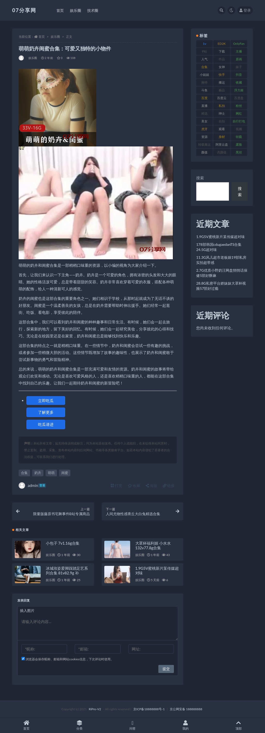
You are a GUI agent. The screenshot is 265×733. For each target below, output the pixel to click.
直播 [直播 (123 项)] (204, 106)
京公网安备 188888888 (186, 709)
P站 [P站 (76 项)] (204, 51)
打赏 (116, 485)
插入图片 (27, 610)
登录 (245, 10)
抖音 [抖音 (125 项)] (239, 75)
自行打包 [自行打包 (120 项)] (239, 121)
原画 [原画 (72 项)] (239, 59)
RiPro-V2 (95, 709)
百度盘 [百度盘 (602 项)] (239, 98)
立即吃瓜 (46, 400)
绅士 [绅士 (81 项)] (222, 113)
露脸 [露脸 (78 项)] (239, 144)
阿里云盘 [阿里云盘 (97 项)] (222, 144)
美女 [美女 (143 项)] (204, 121)
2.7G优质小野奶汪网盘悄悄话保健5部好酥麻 (221, 273)
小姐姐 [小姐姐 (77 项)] (204, 75)
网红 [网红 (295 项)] (239, 113)
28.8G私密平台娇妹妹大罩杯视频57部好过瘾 (221, 286)
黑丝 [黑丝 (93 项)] (239, 152)
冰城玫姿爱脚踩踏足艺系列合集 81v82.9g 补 (67, 570)
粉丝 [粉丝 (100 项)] (239, 106)
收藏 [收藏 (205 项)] (239, 82)
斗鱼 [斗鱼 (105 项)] (204, 90)
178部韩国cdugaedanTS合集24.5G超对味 (218, 247)
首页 (42, 37)
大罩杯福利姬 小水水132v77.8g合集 (153, 545)
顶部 (238, 725)
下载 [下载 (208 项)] (222, 51)
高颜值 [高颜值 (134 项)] (221, 152)
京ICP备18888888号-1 (149, 709)
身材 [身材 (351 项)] (222, 137)
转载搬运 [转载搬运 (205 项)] (204, 144)
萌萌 (51, 473)
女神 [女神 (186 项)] (222, 67)
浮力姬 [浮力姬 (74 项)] (239, 90)
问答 (132, 725)
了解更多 (46, 412)
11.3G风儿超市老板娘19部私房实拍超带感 (221, 260)
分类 (79, 725)
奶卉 (37, 473)
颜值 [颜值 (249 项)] (204, 152)
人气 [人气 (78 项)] (204, 59)
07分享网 (24, 10)
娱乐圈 (55, 37)
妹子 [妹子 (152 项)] (239, 67)
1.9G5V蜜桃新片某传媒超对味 (220, 236)
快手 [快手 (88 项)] (222, 75)
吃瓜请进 (46, 424)
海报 (151, 485)
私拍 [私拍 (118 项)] (222, 106)
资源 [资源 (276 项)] (204, 137)
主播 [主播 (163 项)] (239, 51)
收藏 (134, 485)
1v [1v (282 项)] (204, 44)
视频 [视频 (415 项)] (239, 129)
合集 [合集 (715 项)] (204, 67)
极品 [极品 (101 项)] (222, 90)
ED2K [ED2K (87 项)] (222, 44)
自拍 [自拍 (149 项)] (222, 121)
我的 (185, 725)
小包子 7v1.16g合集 (62, 543)
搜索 (200, 177)
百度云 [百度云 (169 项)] (221, 98)
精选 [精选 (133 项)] (204, 113)
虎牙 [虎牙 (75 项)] (204, 129)
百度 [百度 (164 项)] (204, 98)
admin (32, 485)
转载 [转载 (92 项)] (239, 137)
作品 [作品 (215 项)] (222, 59)
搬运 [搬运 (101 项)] (222, 82)
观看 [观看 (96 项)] (222, 129)
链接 (169, 485)
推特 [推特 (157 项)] (204, 82)
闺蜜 (64, 473)
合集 (24, 473)
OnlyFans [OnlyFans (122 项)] (239, 44)
